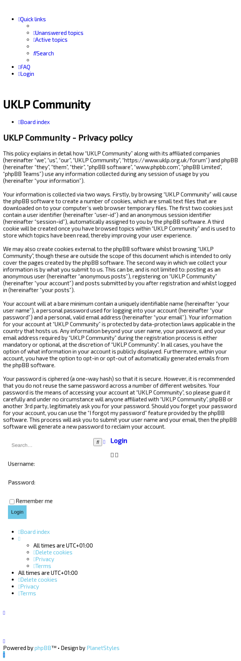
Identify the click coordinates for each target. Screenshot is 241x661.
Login (118, 440)
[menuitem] (58, 32)
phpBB (43, 647)
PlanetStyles (103, 647)
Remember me (34, 500)
